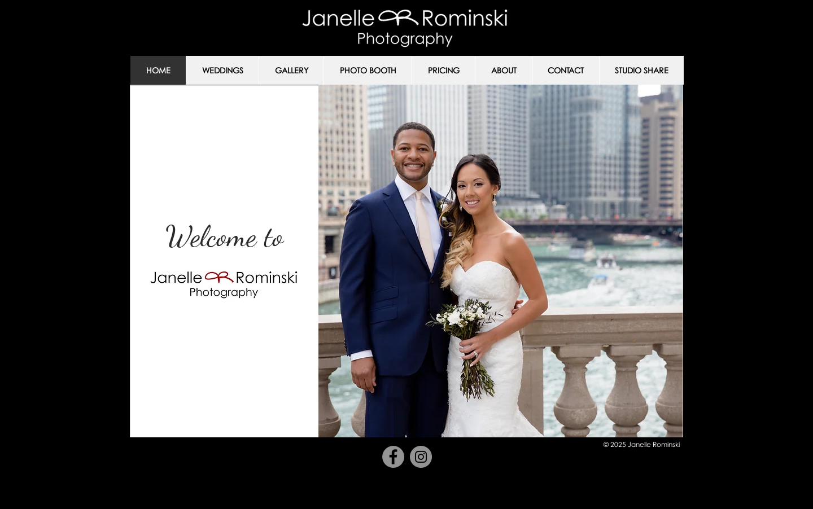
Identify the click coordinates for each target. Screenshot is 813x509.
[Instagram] (421, 457)
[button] (222, 70)
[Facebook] (393, 457)
